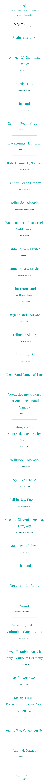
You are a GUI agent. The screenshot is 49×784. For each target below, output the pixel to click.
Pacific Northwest (24, 678)
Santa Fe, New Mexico (24, 249)
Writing (33, 11)
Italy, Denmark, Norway (24, 163)
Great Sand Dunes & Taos (24, 374)
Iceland (24, 103)
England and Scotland (24, 315)
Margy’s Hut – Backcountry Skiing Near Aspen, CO (24, 704)
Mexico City (24, 84)
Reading (25, 11)
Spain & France (24, 480)
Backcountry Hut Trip (24, 143)
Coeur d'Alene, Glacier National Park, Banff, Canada (24, 400)
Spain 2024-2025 (24, 37)
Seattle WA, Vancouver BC (24, 730)
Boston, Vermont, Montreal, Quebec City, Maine (24, 433)
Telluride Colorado (24, 203)
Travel (19, 15)
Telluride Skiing (24, 335)
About (13, 11)
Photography (28, 15)
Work (19, 11)
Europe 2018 (24, 354)
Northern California (24, 546)
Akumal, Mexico (24, 750)
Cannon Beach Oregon (24, 123)
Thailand (24, 565)
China (24, 605)
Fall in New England (24, 499)
